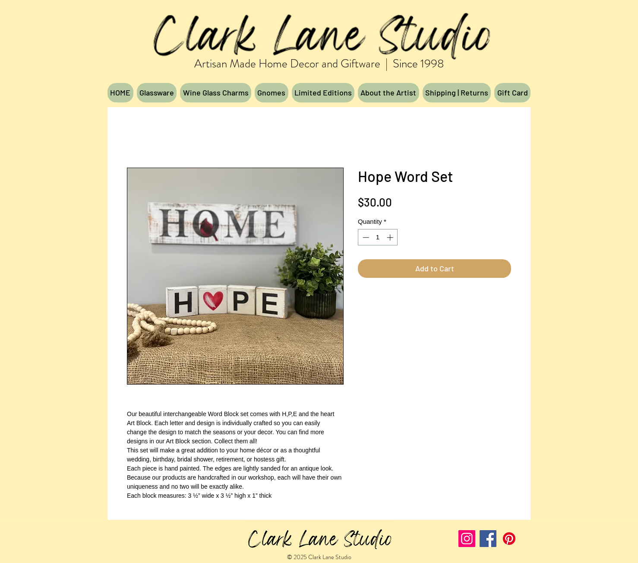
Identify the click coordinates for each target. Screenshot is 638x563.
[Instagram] (466, 538)
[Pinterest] (509, 538)
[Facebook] (488, 538)
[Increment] (391, 237)
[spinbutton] (378, 237)
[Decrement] (365, 237)
